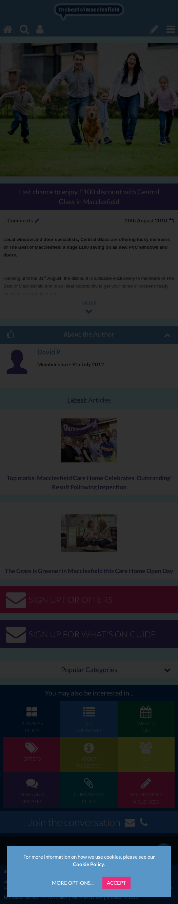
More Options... (73, 883)
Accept (116, 883)
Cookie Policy (88, 864)
